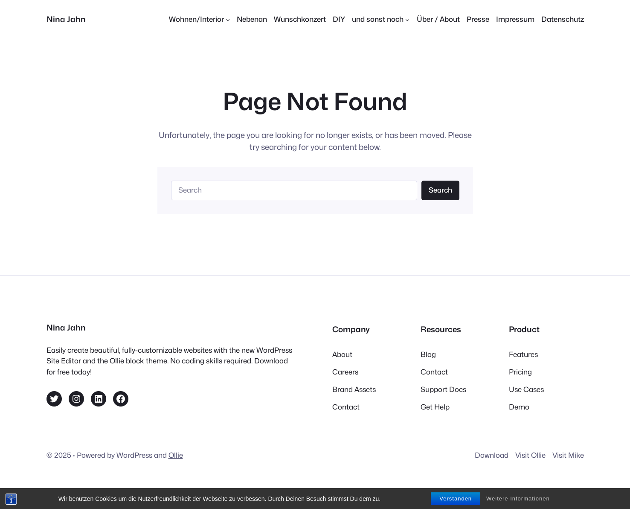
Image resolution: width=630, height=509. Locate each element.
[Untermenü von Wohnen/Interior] (199, 19)
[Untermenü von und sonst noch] (380, 19)
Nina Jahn (66, 19)
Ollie (175, 455)
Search (440, 190)
